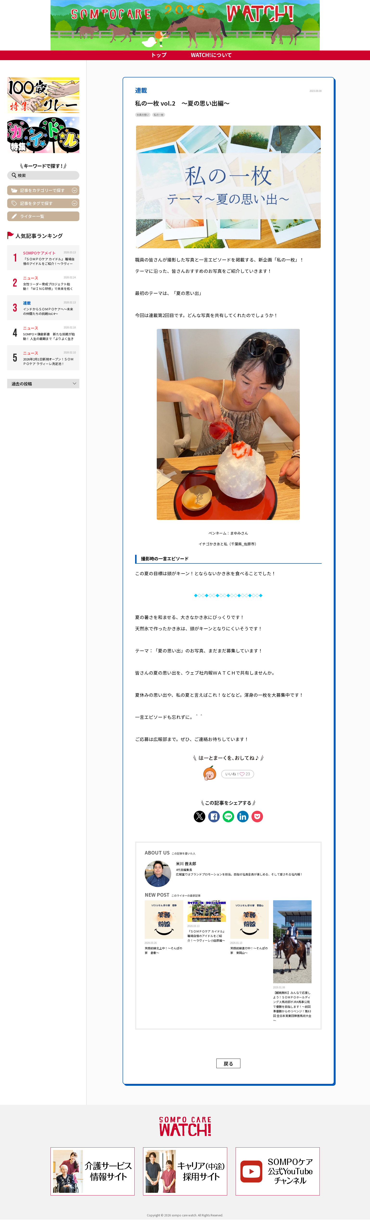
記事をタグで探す (36, 203)
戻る (228, 1063)
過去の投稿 (22, 384)
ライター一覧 (32, 216)
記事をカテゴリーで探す (42, 190)
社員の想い (143, 114)
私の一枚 (158, 114)
